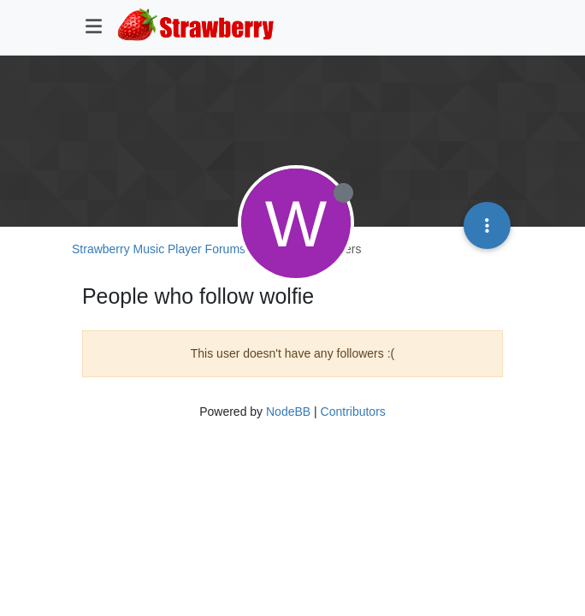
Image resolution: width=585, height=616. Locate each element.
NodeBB (288, 411)
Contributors (353, 411)
